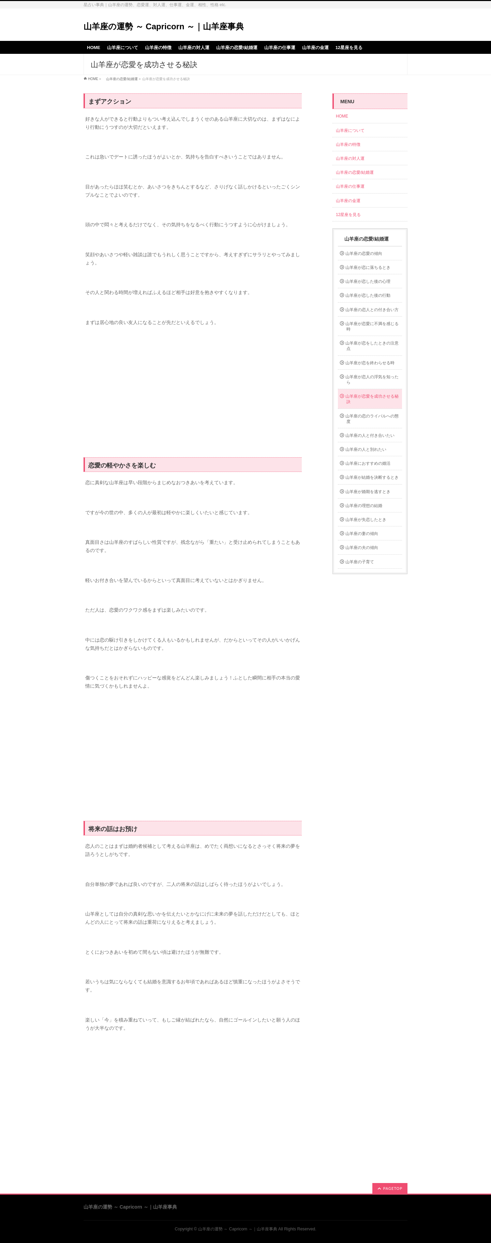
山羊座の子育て (359, 561)
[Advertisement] (193, 395)
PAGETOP (392, 1188)
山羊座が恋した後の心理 (367, 281)
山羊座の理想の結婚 (363, 505)
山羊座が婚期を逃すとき (367, 491)
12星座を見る (348, 214)
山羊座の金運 (348, 200)
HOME (93, 79)
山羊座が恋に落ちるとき (367, 267)
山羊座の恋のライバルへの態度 (372, 419)
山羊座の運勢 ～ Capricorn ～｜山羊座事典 (164, 26)
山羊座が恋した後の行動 (367, 295)
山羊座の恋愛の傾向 (363, 253)
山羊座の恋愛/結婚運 (120, 79)
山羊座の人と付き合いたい (370, 435)
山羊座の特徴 (348, 144)
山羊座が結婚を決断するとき (372, 477)
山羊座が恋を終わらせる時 (370, 362)
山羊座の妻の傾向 (361, 533)
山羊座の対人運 (350, 158)
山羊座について (350, 130)
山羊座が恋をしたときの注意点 (372, 346)
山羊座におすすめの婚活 (367, 463)
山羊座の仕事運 (350, 186)
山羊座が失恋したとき (365, 519)
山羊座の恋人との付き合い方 (372, 309)
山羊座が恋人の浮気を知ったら (372, 379)
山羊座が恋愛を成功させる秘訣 (372, 399)
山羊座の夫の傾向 (361, 547)
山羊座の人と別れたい (365, 449)
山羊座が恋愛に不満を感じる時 (372, 326)
